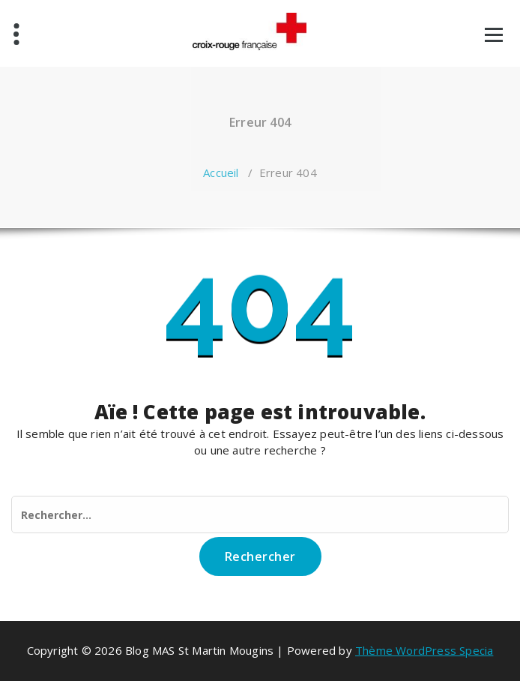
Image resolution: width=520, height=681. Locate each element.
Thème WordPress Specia (424, 650)
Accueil (220, 172)
